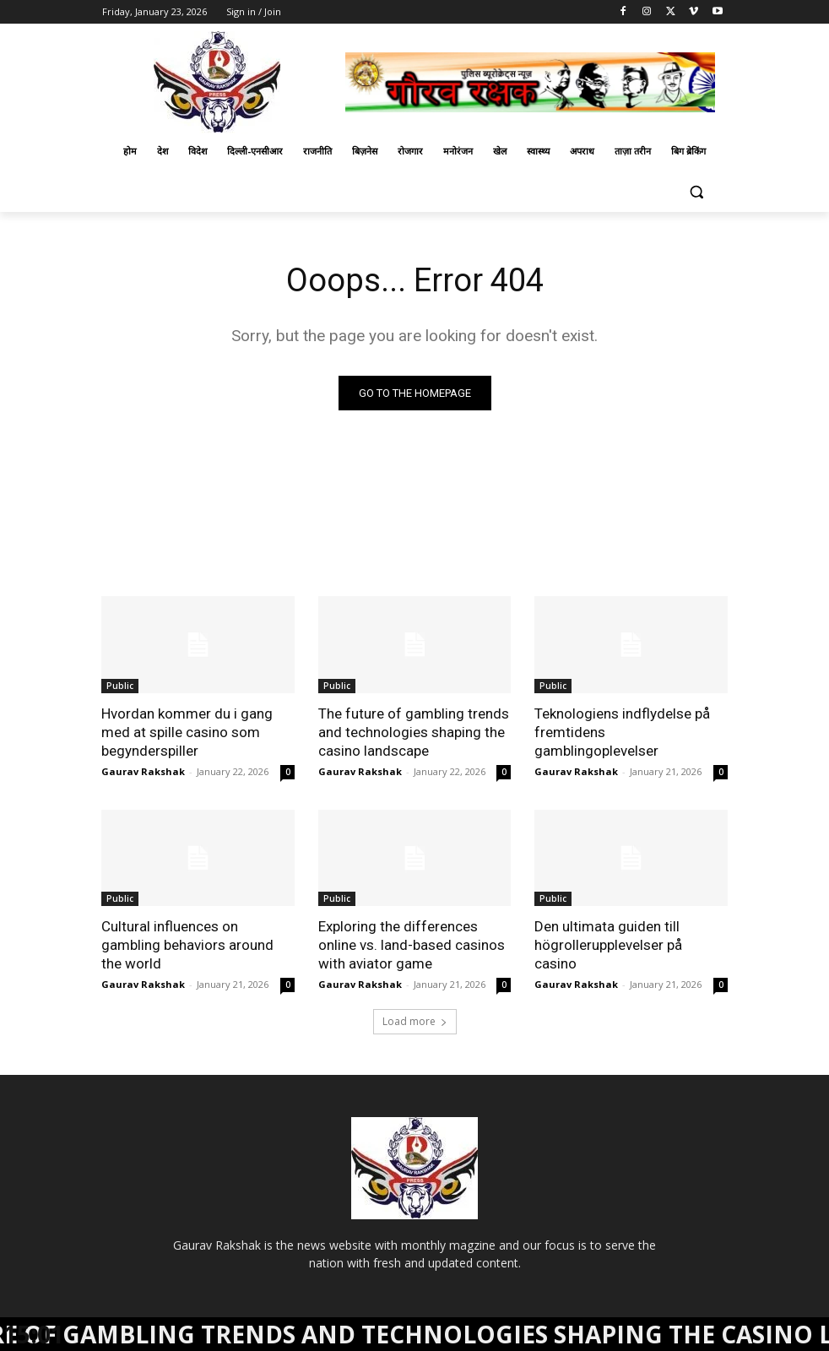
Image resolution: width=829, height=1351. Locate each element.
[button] (696, 192)
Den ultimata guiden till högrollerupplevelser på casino (608, 945)
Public (119, 686)
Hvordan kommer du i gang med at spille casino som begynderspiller (187, 732)
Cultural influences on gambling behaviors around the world (187, 945)
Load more (414, 1021)
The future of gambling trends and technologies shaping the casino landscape (413, 732)
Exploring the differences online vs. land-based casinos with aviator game (411, 945)
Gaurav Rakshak (143, 771)
